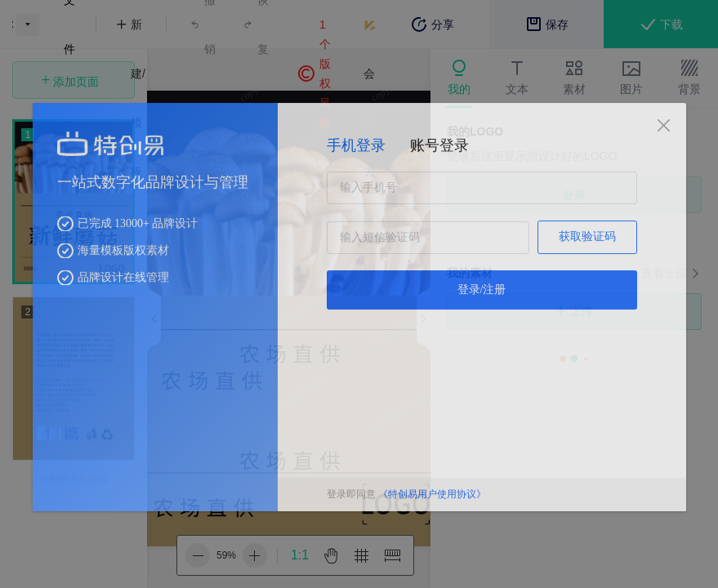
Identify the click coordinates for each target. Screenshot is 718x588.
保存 (547, 24)
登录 (574, 195)
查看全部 (664, 272)
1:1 (300, 555)
